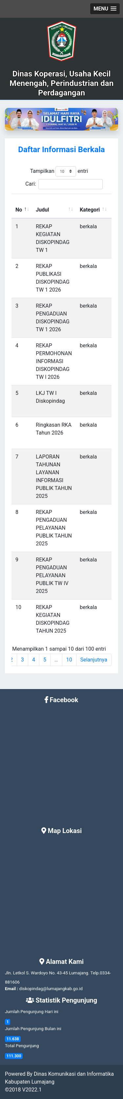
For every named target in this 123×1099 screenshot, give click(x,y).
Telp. (95, 972)
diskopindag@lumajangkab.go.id (51, 988)
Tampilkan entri (59, 171)
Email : (11, 988)
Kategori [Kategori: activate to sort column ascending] (90, 210)
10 (69, 660)
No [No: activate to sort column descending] (18, 210)
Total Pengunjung (22, 1045)
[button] (105, 8)
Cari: (63, 184)
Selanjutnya (93, 660)
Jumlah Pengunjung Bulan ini (33, 1028)
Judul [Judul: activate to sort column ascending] (42, 210)
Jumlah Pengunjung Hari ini (31, 1011)
